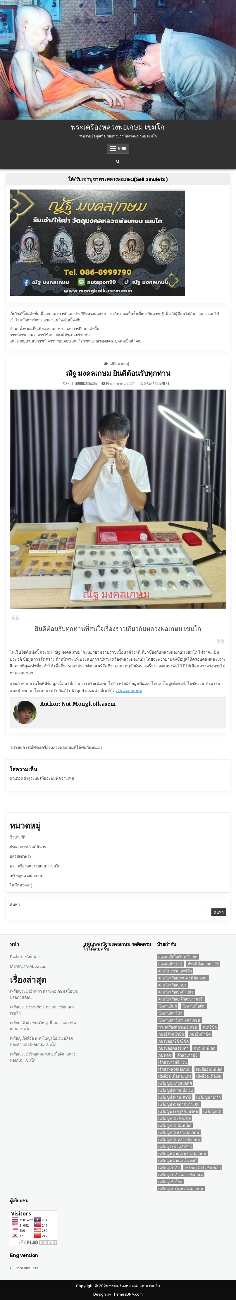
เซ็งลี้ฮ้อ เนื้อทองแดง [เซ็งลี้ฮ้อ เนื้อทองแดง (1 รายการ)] (174, 1076)
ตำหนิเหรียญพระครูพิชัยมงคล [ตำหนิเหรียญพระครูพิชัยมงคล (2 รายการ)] (183, 978)
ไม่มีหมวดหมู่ (119, 363)
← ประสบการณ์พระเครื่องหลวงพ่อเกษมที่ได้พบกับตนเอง (54, 747)
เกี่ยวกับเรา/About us (28, 966)
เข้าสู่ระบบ (30, 778)
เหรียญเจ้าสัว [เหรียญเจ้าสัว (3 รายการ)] (169, 1167)
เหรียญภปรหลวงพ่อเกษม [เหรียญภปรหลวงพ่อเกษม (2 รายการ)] (178, 1132)
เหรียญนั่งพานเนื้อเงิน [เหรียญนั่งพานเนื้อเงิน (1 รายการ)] (175, 1090)
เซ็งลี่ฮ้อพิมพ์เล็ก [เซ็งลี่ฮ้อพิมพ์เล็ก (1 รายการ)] (209, 1069)
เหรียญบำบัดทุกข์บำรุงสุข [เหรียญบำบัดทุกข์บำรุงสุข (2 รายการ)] (178, 1104)
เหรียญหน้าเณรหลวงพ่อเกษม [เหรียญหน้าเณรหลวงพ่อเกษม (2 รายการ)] (182, 1153)
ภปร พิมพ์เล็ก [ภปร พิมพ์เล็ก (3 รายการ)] (204, 1048)
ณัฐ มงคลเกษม (129, 690)
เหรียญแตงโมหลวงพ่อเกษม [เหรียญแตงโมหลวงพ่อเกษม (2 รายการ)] (180, 1188)
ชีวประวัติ (17, 837)
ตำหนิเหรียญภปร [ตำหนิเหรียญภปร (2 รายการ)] (172, 985)
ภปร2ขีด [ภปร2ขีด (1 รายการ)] (210, 1027)
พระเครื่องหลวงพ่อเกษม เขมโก (118, 126)
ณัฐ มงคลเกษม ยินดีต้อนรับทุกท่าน (118, 373)
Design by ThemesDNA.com (118, 1294)
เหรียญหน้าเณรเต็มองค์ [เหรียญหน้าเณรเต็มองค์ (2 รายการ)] (177, 1160)
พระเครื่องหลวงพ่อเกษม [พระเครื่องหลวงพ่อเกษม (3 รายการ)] (177, 1027)
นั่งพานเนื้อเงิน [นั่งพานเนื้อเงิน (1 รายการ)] (194, 1006)
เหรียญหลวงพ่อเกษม (27, 876)
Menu (122, 148)
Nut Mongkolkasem (83, 383)
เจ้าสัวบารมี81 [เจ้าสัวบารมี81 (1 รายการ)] (187, 1055)
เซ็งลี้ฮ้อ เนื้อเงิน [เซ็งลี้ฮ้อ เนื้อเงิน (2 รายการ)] (208, 1076)
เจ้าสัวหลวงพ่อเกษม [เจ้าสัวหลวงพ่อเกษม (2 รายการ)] (174, 1069)
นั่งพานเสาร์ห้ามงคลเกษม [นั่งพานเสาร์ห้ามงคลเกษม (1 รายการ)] (179, 1020)
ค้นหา (15, 905)
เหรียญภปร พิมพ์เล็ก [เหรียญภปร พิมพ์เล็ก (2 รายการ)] (174, 1125)
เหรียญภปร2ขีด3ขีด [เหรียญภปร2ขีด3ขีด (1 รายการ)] (174, 1118)
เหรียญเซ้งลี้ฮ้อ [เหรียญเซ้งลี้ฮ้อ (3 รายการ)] (170, 1181)
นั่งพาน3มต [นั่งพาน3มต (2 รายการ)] (167, 1006)
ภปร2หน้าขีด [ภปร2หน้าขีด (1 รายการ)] (200, 1034)
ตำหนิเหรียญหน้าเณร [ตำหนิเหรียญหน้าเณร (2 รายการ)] (175, 992)
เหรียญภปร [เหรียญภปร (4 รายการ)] (212, 1111)
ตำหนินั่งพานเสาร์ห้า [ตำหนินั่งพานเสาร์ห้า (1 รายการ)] (175, 971)
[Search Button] (118, 162)
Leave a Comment (157, 383)
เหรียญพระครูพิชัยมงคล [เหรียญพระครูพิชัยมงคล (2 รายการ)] (178, 1111)
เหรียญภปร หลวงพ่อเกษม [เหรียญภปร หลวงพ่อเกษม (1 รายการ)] (179, 1139)
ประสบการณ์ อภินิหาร (28, 847)
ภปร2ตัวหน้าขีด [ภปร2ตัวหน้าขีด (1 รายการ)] (171, 1034)
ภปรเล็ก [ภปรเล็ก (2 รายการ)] (164, 1055)
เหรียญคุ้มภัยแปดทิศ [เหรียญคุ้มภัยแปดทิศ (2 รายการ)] (175, 1083)
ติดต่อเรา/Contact (25, 957)
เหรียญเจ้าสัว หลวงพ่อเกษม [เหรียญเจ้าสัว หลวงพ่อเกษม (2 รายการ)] (180, 1174)
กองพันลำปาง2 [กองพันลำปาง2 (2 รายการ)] (170, 964)
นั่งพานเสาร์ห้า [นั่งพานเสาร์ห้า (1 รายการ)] (170, 1013)
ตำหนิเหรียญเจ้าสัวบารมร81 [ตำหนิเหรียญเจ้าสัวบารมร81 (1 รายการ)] (181, 999)
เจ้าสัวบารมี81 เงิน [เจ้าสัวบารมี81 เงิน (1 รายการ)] (172, 1062)
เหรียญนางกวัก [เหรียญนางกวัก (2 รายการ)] (208, 1097)
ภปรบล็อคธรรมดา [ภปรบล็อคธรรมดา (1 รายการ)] (173, 1048)
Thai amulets (26, 1268)
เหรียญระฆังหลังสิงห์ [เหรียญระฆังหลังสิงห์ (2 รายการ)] (175, 1146)
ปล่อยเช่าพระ (21, 856)
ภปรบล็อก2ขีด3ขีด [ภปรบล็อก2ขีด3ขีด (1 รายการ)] (173, 1041)
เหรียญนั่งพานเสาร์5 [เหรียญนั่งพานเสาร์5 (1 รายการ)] (174, 1097)
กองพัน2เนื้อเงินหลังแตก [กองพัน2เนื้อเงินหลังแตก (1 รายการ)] (177, 957)
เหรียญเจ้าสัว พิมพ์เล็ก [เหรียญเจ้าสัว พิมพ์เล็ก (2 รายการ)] (203, 1167)
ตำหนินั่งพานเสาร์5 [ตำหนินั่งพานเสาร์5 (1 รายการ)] (203, 964)
